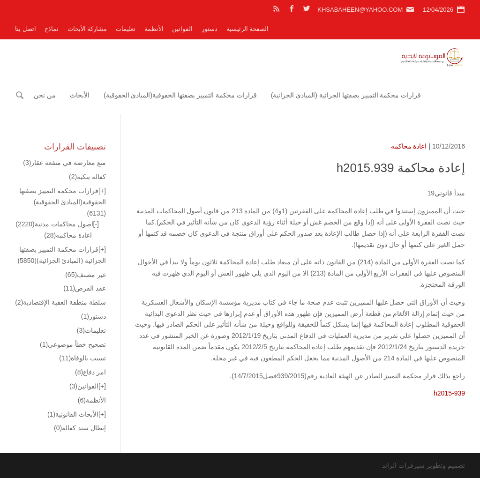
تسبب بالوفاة (82, 358)
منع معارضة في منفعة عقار (64, 162)
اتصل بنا (25, 28)
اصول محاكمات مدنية (54, 224)
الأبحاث (80, 95)
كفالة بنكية (87, 176)
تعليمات (125, 28)
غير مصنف (85, 274)
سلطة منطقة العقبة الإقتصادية (60, 302)
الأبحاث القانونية (72, 414)
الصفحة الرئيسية (247, 28)
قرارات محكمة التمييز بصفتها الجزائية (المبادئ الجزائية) (346, 95)
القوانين (182, 28)
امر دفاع (90, 372)
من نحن (45, 95)
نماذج (52, 28)
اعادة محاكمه (409, 146)
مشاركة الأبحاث (87, 28)
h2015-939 (449, 393)
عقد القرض (84, 288)
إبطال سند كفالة (80, 428)
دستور (210, 28)
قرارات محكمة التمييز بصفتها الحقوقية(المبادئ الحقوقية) (180, 95)
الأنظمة (154, 28)
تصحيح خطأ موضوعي (73, 344)
